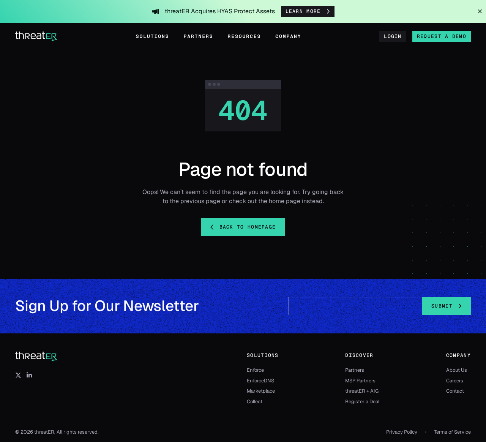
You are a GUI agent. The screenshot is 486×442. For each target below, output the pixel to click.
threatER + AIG (362, 391)
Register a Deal (362, 401)
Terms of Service (452, 432)
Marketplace (261, 391)
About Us (456, 370)
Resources (244, 36)
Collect (254, 401)
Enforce (255, 370)
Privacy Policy (401, 432)
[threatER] (36, 356)
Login (393, 36)
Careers (454, 380)
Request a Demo (441, 36)
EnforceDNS (260, 380)
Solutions (152, 36)
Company (288, 36)
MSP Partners (360, 380)
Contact (455, 391)
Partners (198, 36)
